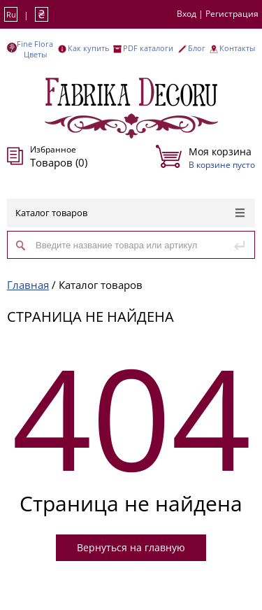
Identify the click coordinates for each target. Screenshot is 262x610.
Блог (196, 48)
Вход (186, 14)
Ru (11, 14)
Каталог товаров (130, 212)
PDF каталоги (148, 48)
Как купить (88, 48)
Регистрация (232, 14)
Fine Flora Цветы (35, 48)
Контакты (237, 48)
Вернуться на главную (131, 547)
